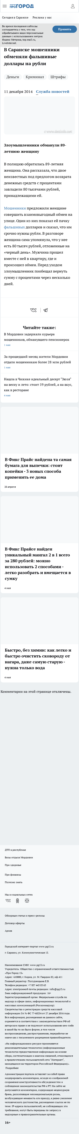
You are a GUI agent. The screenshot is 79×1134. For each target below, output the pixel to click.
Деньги (13, 76)
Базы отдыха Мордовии (19, 857)
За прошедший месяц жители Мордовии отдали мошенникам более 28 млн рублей (39, 362)
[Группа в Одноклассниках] (17, 901)
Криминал (35, 76)
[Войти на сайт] (72, 6)
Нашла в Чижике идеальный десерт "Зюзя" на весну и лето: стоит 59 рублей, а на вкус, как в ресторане (39, 387)
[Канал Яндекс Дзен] (27, 901)
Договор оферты (15, 923)
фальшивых (14, 227)
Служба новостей (52, 91)
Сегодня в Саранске (15, 17)
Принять (64, 29)
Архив (8, 930)
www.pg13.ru (46, 946)
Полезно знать (13, 882)
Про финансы (13, 874)
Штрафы (58, 76)
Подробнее (12, 1067)
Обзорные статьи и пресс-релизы (25, 915)
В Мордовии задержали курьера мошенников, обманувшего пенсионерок (39, 340)
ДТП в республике (15, 849)
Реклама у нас (42, 17)
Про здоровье (13, 865)
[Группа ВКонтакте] (8, 901)
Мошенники (15, 208)
